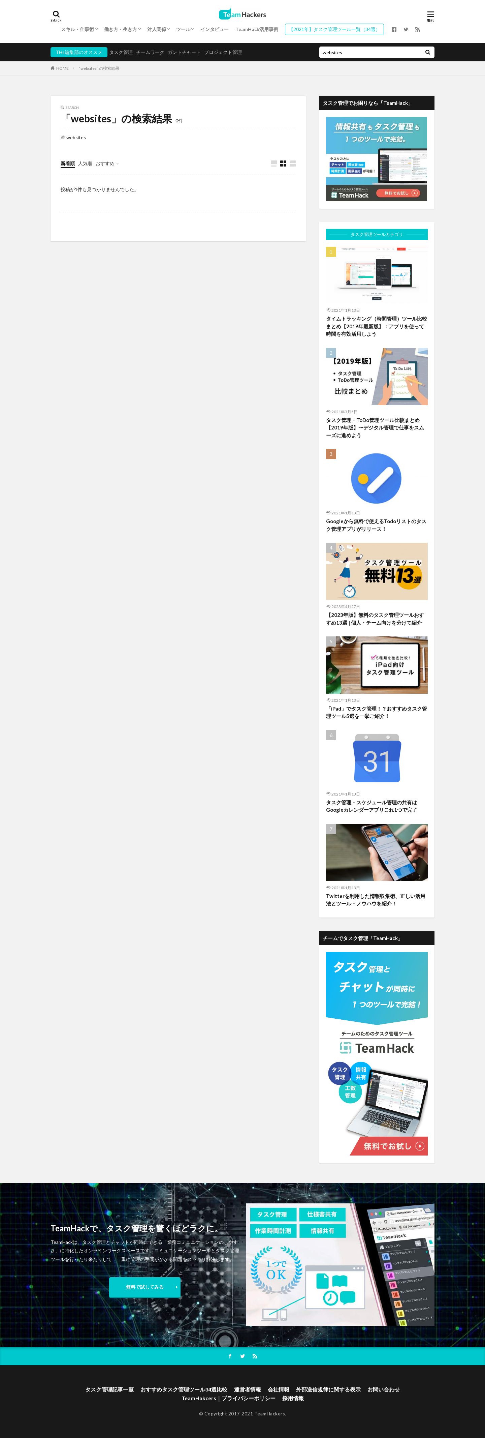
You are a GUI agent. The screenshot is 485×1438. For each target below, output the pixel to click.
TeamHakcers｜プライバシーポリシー (229, 1398)
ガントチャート (184, 52)
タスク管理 (121, 52)
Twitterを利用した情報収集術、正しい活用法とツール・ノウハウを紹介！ (375, 900)
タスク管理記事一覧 (109, 1389)
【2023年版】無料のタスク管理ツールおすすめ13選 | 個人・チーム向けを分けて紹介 (375, 619)
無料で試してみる (145, 1287)
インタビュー (214, 29)
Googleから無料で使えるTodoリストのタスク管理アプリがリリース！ (376, 525)
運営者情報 (247, 1389)
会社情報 (278, 1389)
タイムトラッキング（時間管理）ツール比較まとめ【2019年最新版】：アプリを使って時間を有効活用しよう (376, 326)
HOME (62, 68)
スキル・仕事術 (77, 29)
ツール (183, 29)
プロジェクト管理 (223, 52)
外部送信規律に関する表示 (328, 1389)
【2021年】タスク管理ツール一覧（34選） (334, 29)
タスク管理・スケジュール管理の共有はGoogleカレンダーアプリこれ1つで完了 (371, 806)
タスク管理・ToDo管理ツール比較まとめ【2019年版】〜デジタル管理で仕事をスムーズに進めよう (375, 427)
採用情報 (293, 1398)
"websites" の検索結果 (99, 68)
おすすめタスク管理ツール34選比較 (183, 1389)
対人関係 (156, 29)
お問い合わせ (383, 1389)
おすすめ (105, 163)
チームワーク (150, 52)
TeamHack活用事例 (256, 29)
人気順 (85, 163)
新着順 (68, 163)
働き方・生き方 (120, 29)
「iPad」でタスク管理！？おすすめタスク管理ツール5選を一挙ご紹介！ (376, 712)
